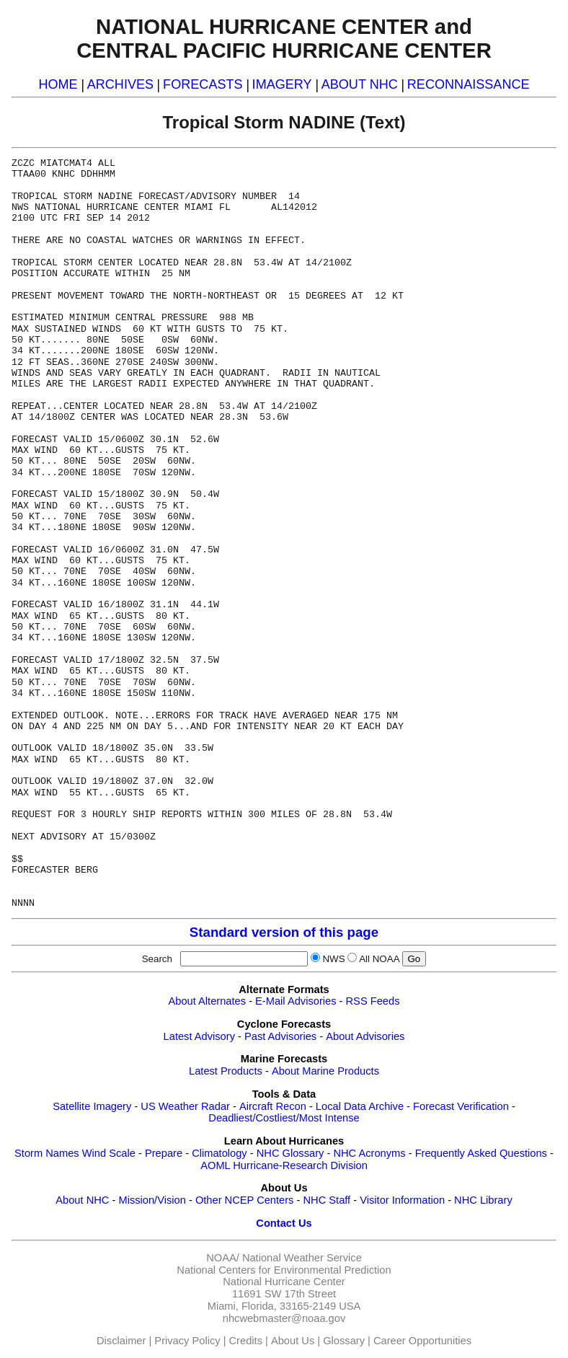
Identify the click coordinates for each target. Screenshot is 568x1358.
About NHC (82, 1200)
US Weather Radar (185, 1106)
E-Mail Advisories (295, 1001)
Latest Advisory (199, 1036)
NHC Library (483, 1200)
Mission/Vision (151, 1200)
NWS (333, 958)
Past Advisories (280, 1036)
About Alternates (208, 1001)
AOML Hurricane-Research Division (284, 1165)
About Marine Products (325, 1071)
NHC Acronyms (369, 1153)
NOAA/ (222, 1258)
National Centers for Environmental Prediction (284, 1270)
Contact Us (283, 1223)
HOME (57, 84)
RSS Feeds (373, 1001)
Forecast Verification (461, 1106)
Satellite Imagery (92, 1106)
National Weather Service (302, 1258)
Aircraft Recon (272, 1106)
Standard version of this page (284, 932)
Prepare (163, 1153)
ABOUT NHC (359, 84)
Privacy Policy (187, 1340)
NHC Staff (326, 1200)
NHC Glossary (290, 1153)
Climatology (219, 1153)
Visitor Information (402, 1200)
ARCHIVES (120, 84)
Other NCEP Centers (244, 1200)
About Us (292, 1340)
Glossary (344, 1340)
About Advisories (365, 1036)
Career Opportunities (422, 1340)
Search (160, 958)
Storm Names (46, 1153)
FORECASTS (203, 84)
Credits (245, 1340)
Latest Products (225, 1071)
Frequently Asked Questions (481, 1153)
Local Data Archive (360, 1106)
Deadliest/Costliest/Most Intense (283, 1118)
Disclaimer (121, 1340)
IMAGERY (282, 84)
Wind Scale (109, 1153)
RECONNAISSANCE (468, 84)
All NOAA (379, 958)
